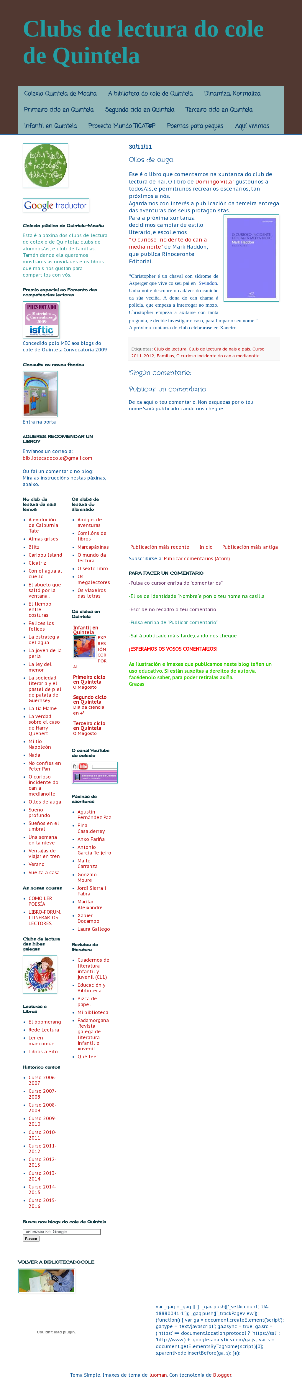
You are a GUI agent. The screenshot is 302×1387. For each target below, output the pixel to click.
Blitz (34, 547)
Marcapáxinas (93, 547)
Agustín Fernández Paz (94, 814)
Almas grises (43, 539)
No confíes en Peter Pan (45, 766)
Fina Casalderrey (91, 828)
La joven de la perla (45, 653)
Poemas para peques (195, 126)
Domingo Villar (214, 181)
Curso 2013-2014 (43, 1176)
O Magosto (85, 687)
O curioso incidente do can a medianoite (218, 355)
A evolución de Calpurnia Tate (43, 525)
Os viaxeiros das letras (92, 593)
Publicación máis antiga (250, 547)
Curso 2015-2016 (43, 1203)
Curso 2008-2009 (43, 1107)
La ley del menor (40, 667)
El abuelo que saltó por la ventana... (45, 590)
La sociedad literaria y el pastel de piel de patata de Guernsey (45, 689)
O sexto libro (93, 568)
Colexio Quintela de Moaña (60, 93)
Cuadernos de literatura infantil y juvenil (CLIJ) (93, 968)
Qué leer (88, 1056)
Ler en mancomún (42, 1040)
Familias (165, 355)
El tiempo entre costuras (40, 609)
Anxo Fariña (91, 839)
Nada (34, 755)
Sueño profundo (39, 812)
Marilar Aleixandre (90, 904)
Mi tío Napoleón (40, 744)
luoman (158, 1375)
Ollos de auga (45, 802)
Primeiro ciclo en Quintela (58, 110)
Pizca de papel (87, 1001)
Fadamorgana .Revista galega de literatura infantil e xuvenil (93, 1034)
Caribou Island (45, 555)
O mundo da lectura (92, 557)
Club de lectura (170, 349)
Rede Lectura (44, 1030)
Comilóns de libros (92, 536)
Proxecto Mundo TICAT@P (121, 126)
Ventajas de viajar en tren (44, 853)
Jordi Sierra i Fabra (92, 891)
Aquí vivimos (252, 126)
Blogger (222, 1375)
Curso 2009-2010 (43, 1121)
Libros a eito (43, 1051)
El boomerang (45, 1022)
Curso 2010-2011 (43, 1135)
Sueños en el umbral (44, 826)
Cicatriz (37, 563)
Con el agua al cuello (45, 573)
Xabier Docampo (88, 918)
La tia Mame (43, 708)
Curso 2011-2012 (43, 1148)
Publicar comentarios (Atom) (197, 558)
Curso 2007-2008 (42, 1094)
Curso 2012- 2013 (42, 1162)
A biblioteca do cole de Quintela (150, 93)
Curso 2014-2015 (43, 1189)
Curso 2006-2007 (43, 1080)
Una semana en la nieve (43, 840)
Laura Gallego (94, 929)
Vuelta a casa (44, 872)
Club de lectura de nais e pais (219, 349)
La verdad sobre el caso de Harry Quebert (44, 724)
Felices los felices (41, 626)
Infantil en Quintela (50, 126)
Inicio (206, 547)
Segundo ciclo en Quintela (139, 110)
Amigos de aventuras (90, 522)
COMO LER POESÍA (40, 901)
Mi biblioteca (93, 1012)
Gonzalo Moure (87, 877)
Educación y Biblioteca (91, 987)
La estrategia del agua (44, 639)
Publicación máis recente (159, 547)
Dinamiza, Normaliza (232, 93)
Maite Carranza (88, 863)
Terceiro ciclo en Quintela (219, 110)
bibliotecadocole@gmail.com (57, 458)
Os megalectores (94, 579)
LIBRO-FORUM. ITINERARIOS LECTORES (45, 917)
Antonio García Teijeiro (94, 850)
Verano (37, 864)
